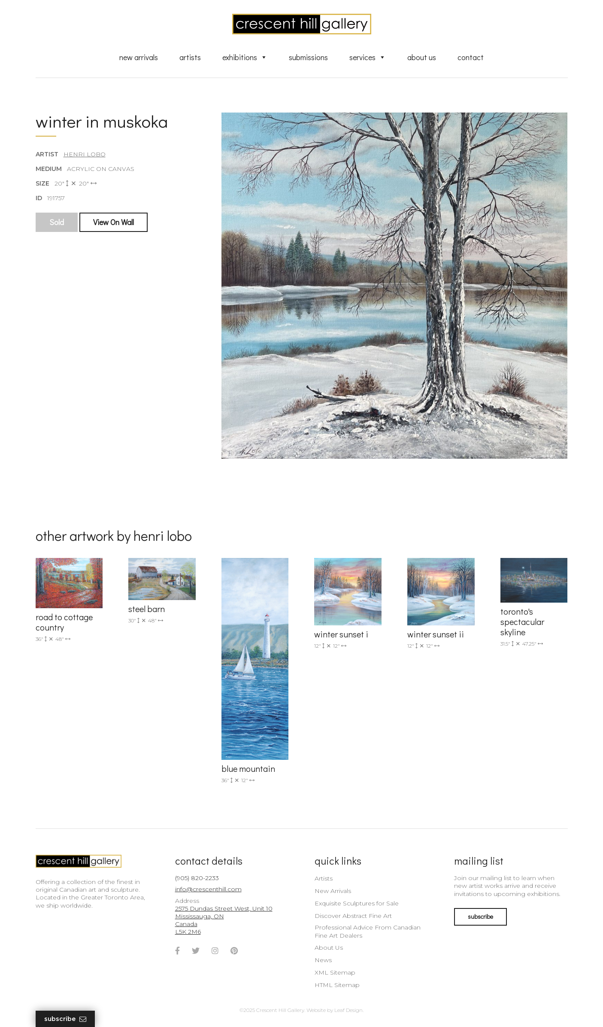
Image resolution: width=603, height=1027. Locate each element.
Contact (471, 57)
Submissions (308, 57)
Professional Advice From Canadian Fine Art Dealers (368, 931)
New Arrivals (138, 57)
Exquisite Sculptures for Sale (357, 903)
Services (367, 57)
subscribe (480, 916)
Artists (190, 57)
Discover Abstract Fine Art (353, 916)
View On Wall (113, 222)
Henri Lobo (85, 154)
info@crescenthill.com (208, 889)
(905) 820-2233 (197, 878)
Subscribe (65, 1019)
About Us (421, 57)
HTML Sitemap (337, 985)
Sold (56, 222)
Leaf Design (348, 1010)
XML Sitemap (335, 972)
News (323, 960)
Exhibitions (244, 57)
